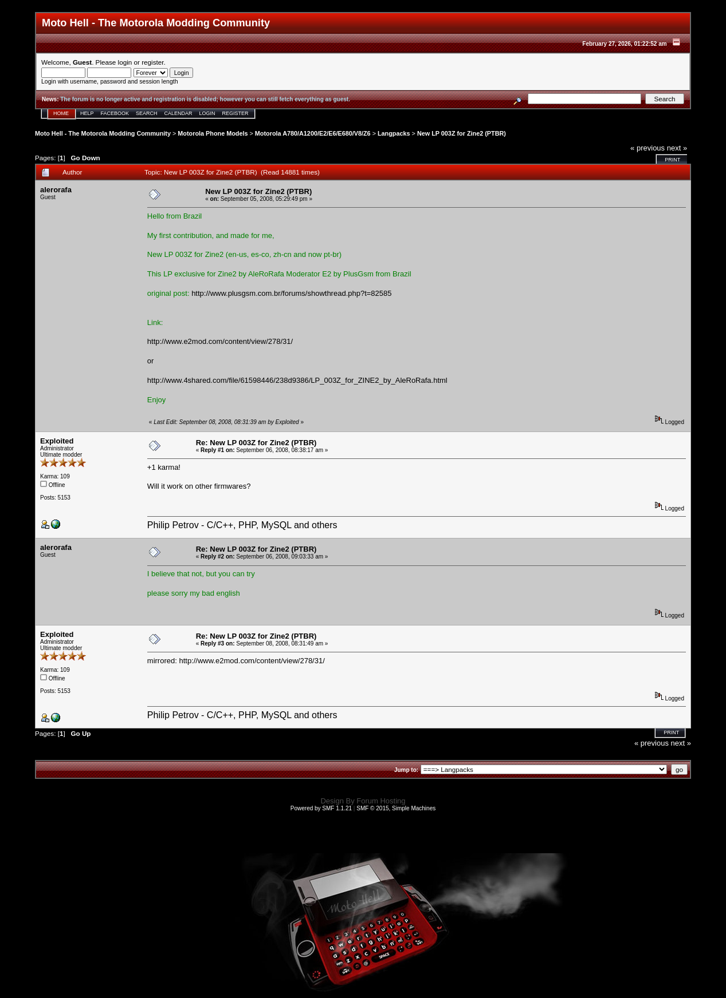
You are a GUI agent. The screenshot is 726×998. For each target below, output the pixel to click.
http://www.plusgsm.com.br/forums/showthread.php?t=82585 (291, 293)
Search (147, 113)
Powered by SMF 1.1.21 (321, 808)
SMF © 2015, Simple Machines (395, 808)
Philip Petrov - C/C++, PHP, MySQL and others (242, 525)
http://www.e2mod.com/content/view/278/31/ (220, 341)
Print (672, 160)
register (152, 62)
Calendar (178, 113)
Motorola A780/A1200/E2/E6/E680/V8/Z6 (313, 133)
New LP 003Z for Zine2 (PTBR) (461, 133)
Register (235, 113)
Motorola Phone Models (213, 133)
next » (677, 148)
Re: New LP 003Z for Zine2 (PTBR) (256, 442)
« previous (647, 148)
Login (207, 113)
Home (61, 113)
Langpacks (394, 133)
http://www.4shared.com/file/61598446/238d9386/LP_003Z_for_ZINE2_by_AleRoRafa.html (297, 380)
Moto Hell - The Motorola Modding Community (103, 133)
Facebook (115, 113)
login (125, 62)
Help (87, 113)
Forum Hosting (380, 801)
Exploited (57, 441)
